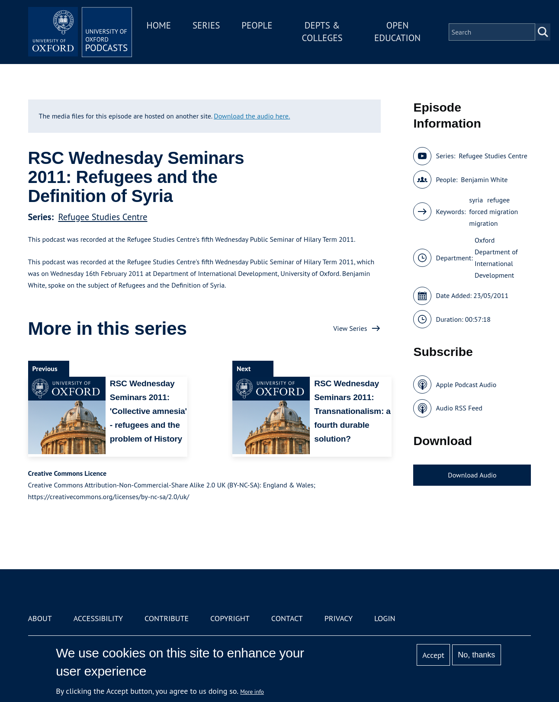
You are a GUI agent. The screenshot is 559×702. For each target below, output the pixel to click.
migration (483, 223)
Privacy (338, 618)
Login (384, 618)
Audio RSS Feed (459, 408)
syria (476, 200)
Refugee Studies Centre (102, 217)
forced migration (493, 211)
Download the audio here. (252, 116)
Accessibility (98, 618)
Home (159, 25)
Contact (287, 618)
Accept (433, 655)
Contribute (167, 618)
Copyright (230, 618)
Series (206, 25)
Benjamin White (484, 179)
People (256, 25)
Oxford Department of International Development (496, 257)
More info (252, 692)
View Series (350, 328)
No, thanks (476, 655)
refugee (498, 200)
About (40, 618)
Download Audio (472, 475)
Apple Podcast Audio (466, 384)
